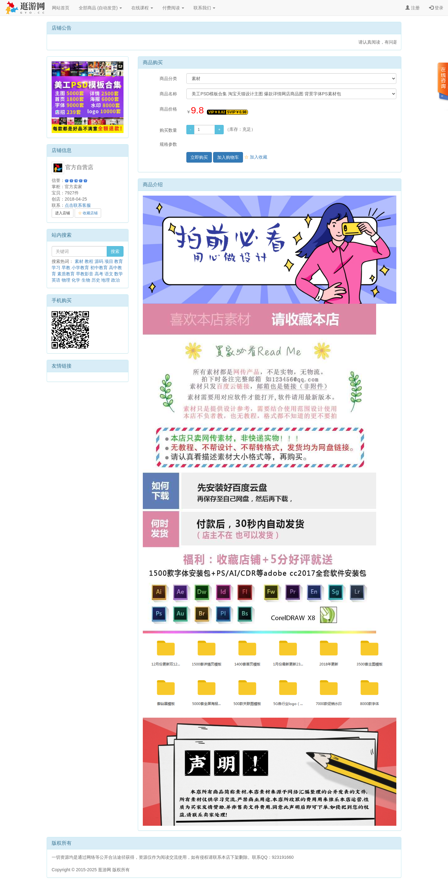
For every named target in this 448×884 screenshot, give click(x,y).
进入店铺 (62, 213)
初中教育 (99, 267)
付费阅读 (173, 7)
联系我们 (204, 7)
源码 (99, 261)
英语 (56, 280)
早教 (66, 267)
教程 (89, 261)
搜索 (115, 251)
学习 (56, 267)
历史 (95, 280)
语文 (109, 273)
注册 (412, 7)
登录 (436, 7)
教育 (118, 261)
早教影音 (84, 273)
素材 (79, 261)
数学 (118, 273)
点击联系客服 (78, 205)
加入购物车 (228, 157)
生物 (86, 280)
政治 (115, 280)
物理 (66, 280)
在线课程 (142, 7)
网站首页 (60, 7)
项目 (109, 261)
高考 (99, 273)
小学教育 (80, 267)
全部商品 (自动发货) (100, 7)
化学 (76, 280)
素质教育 (66, 273)
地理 (105, 280)
